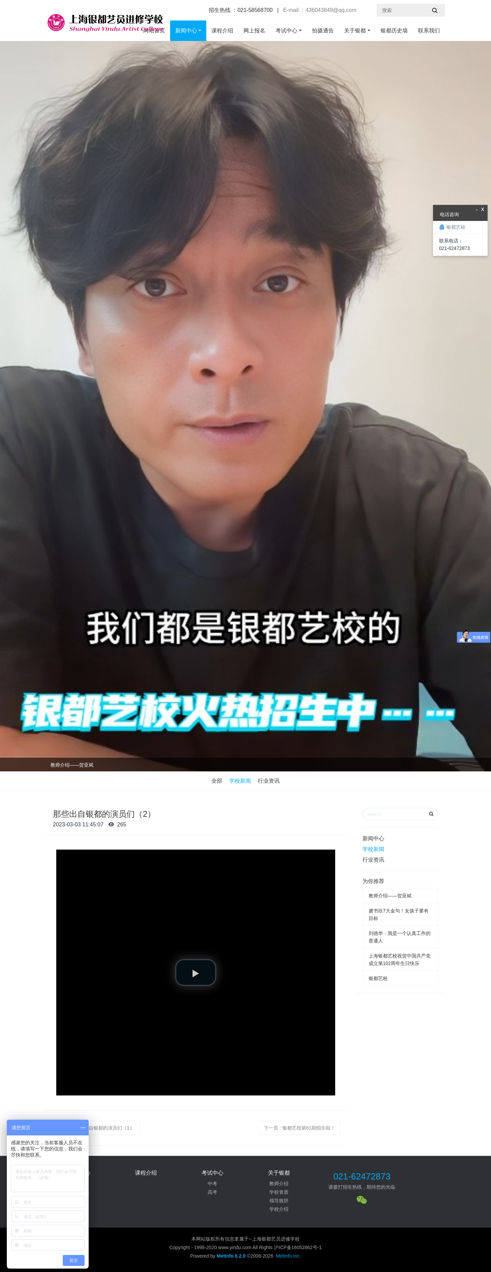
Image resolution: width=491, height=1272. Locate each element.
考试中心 (286, 30)
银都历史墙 (394, 30)
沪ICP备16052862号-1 (298, 1247)
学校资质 (278, 1192)
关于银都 (355, 30)
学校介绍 (278, 1209)
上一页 (95, 1128)
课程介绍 (222, 30)
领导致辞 (278, 1200)
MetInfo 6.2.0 (231, 1256)
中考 (212, 1183)
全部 (216, 781)
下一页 (299, 1128)
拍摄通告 (323, 30)
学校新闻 (240, 781)
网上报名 (254, 30)
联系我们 (429, 30)
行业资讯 (269, 781)
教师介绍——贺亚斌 (71, 765)
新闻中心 (186, 30)
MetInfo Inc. (288, 1256)
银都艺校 (378, 978)
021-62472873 (361, 1176)
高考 (212, 1192)
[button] (195, 972)
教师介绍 (278, 1183)
